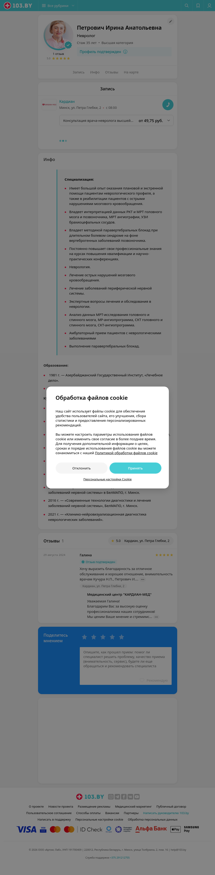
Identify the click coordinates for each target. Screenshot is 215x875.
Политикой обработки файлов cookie (126, 452)
